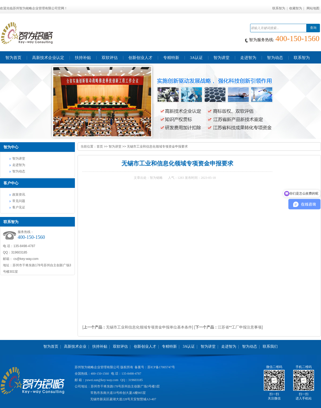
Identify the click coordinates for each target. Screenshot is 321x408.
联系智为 (278, 8)
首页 (100, 146)
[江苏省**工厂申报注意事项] (228, 327)
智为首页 (50, 346)
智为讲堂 (18, 158)
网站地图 (313, 8)
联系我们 (270, 346)
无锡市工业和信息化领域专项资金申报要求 (157, 146)
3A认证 (189, 346)
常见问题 (18, 201)
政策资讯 (18, 194)
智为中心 (10, 147)
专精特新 (169, 346)
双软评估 (120, 346)
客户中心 (10, 183)
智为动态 (18, 171)
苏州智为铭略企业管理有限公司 (97, 367)
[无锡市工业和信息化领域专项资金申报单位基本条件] (137, 327)
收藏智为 (295, 8)
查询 (313, 28)
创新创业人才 (145, 346)
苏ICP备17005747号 (161, 367)
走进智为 (18, 165)
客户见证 (18, 207)
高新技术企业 (75, 346)
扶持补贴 (99, 346)
